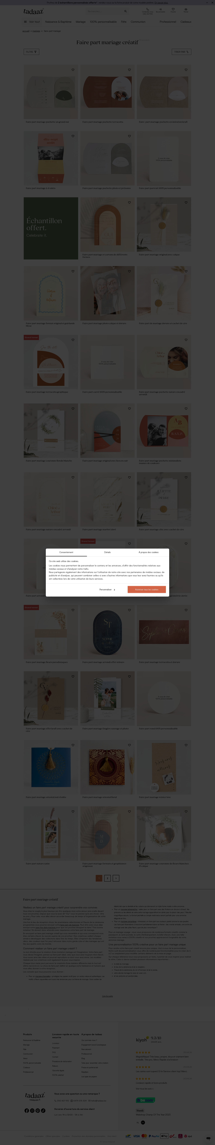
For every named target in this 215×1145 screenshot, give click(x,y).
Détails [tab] (107, 552)
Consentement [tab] (66, 552)
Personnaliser (107, 589)
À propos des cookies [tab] (149, 552)
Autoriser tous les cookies (146, 589)
